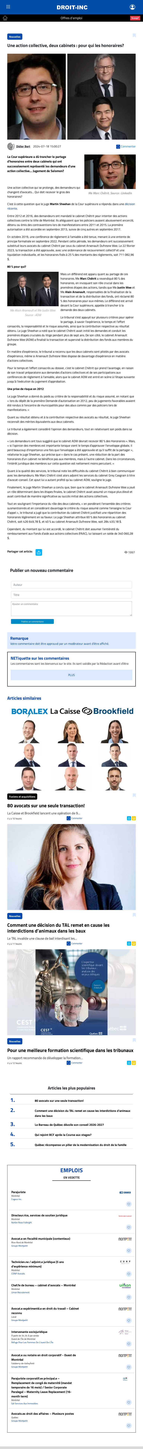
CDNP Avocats (18, 1273)
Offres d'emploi (71, 18)
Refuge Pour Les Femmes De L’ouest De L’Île (32, 1342)
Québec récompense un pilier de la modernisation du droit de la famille (80, 1145)
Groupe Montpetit (19, 1246)
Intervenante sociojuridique (29, 1332)
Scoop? (135, 18)
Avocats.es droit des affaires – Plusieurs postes (42, 1413)
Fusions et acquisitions (22, 796)
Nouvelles (14, 37)
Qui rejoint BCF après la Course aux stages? (63, 1135)
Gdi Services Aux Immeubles (24, 1403)
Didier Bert (23, 146)
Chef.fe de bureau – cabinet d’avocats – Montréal (43, 1285)
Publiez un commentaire (32, 621)
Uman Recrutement (20, 1292)
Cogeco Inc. (16, 1199)
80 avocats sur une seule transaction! (59, 1100)
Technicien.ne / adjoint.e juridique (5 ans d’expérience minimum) (37, 1264)
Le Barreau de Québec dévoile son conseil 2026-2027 (69, 1124)
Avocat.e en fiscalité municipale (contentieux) (40, 1238)
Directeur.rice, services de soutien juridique (39, 1215)
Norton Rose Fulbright (21, 1222)
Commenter (76, 818)
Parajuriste (18, 1192)
